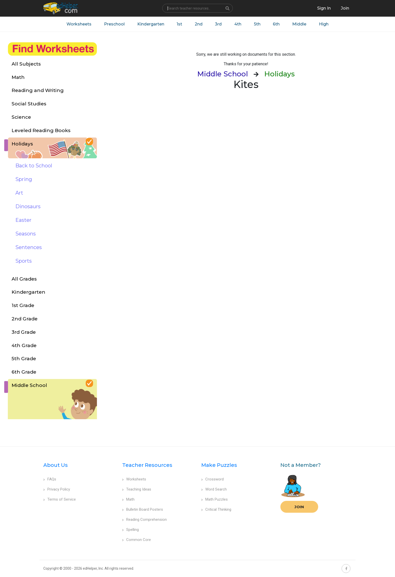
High (324, 24)
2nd (198, 24)
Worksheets (78, 24)
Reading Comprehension (144, 519)
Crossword (212, 479)
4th (237, 24)
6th (276, 24)
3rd (218, 24)
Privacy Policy (56, 489)
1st (179, 24)
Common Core (136, 539)
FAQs (49, 479)
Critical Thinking (216, 509)
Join (299, 506)
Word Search (214, 489)
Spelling (130, 529)
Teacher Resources (147, 465)
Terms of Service (59, 499)
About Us (55, 465)
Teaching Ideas (136, 489)
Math (128, 499)
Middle (299, 24)
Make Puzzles (219, 465)
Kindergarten (150, 24)
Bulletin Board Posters (142, 509)
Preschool (114, 24)
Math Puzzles (214, 499)
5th (257, 24)
